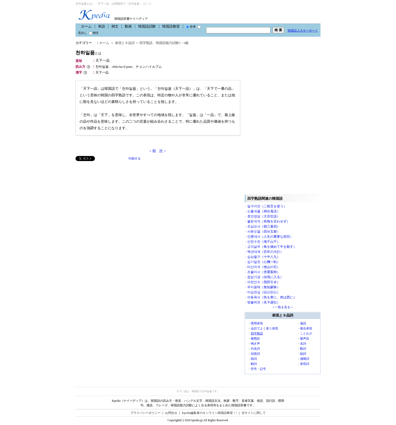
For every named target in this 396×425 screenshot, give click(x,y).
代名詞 (255, 348)
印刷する (135, 158)
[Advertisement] (113, 196)
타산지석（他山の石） (263, 267)
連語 (303, 323)
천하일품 (88, 52)
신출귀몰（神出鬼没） (263, 211)
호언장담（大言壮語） (263, 216)
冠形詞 (255, 353)
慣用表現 (257, 323)
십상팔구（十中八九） (263, 257)
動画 (128, 26)
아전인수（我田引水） (263, 282)
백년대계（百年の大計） (265, 252)
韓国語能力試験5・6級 (172, 43)
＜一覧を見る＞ (282, 307)
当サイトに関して (253, 413)
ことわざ (306, 333)
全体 (191, 26)
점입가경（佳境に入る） (265, 277)
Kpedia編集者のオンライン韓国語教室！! (209, 413)
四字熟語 (146, 43)
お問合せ (171, 413)
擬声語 (304, 338)
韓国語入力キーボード (303, 30)
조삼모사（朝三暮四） (263, 226)
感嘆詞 (304, 359)
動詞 (254, 364)
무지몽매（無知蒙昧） (263, 287)
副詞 (303, 353)
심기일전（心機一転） (263, 262)
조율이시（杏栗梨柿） (263, 272)
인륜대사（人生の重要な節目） (270, 236)
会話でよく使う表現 (264, 328)
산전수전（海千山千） (263, 241)
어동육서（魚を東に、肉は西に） (271, 297)
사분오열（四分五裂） (263, 231)
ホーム (86, 26)
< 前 (152, 151)
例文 (114, 26)
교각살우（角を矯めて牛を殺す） (271, 247)
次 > (162, 151)
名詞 (303, 343)
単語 (101, 26)
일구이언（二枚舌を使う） (267, 206)
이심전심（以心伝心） (263, 292)
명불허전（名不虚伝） (263, 302)
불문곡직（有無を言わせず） (268, 221)
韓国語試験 (147, 26)
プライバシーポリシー (145, 413)
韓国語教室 (171, 26)
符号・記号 (258, 369)
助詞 (254, 359)
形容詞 (304, 364)
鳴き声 (255, 343)
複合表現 (306, 328)
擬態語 (255, 338)
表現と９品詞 (125, 43)
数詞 (303, 348)
